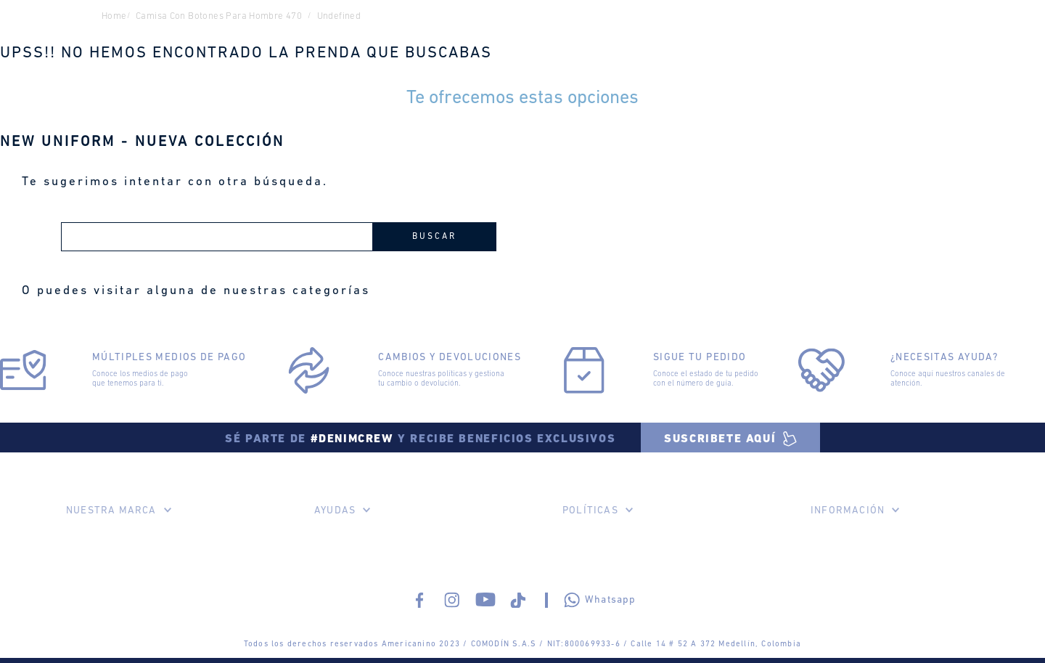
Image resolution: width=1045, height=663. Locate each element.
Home (114, 16)
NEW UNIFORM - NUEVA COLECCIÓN (142, 142)
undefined (339, 16)
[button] (730, 438)
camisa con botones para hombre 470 (219, 16)
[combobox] (278, 236)
